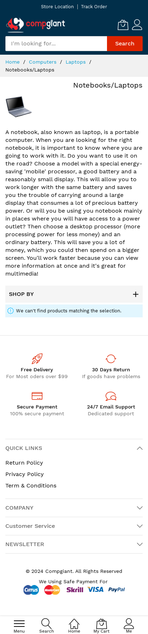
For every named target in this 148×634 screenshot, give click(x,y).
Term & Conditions (30, 485)
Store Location (57, 6)
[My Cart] (123, 24)
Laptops (76, 62)
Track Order (94, 6)
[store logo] (35, 25)
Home (13, 62)
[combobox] (56, 43)
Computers (43, 62)
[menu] (19, 623)
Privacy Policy (24, 474)
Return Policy (24, 462)
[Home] (74, 619)
